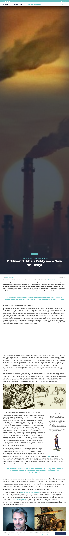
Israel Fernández (9, 277)
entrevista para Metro (20, 499)
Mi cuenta (63, 1)
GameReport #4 (51, 279)
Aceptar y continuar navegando (60, 533)
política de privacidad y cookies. (44, 533)
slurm (49, 456)
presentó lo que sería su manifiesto (30, 492)
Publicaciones (14, 4)
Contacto (22, 4)
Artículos (5, 4)
